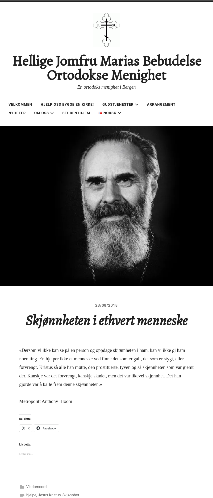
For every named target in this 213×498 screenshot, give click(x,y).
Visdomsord (36, 487)
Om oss (44, 113)
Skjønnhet (71, 495)
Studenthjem (76, 113)
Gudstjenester (120, 104)
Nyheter (17, 113)
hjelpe (31, 495)
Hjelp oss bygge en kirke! (67, 104)
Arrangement (161, 104)
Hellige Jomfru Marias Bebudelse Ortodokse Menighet (106, 68)
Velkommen (20, 104)
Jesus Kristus (49, 495)
